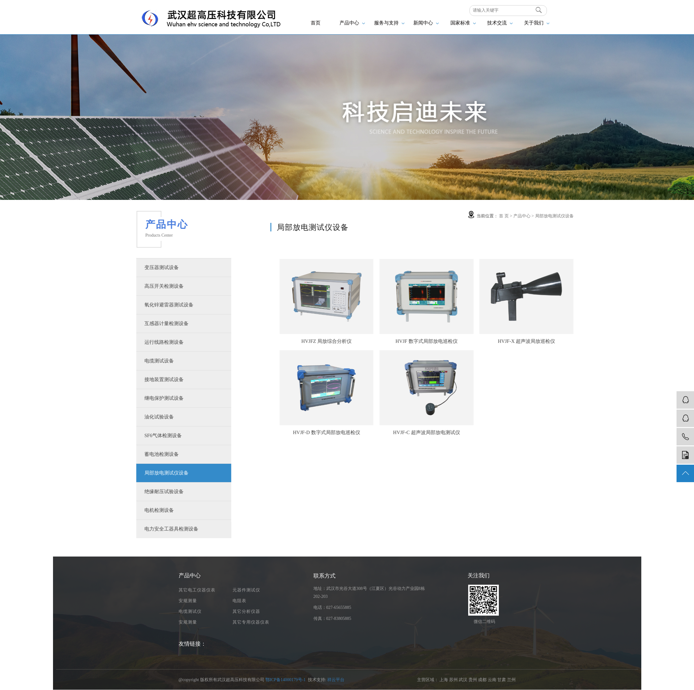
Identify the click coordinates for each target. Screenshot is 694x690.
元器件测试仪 (246, 590)
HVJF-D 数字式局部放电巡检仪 (358, 432)
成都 (482, 679)
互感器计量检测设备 (156, 323)
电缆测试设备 (149, 360)
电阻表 (239, 600)
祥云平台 (335, 679)
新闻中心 (426, 22)
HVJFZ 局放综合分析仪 (359, 341)
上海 (443, 679)
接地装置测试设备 (153, 379)
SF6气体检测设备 (153, 435)
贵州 (472, 679)
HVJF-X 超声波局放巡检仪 (558, 341)
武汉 (463, 679)
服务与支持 (389, 22)
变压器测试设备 (151, 267)
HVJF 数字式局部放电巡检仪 (459, 341)
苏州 (453, 679)
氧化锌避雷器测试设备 (158, 304)
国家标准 (463, 22)
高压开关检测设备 (153, 286)
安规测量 (188, 600)
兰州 (511, 679)
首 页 (536, 216)
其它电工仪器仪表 (197, 590)
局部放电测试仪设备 (156, 472)
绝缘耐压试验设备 (153, 491)
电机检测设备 (149, 510)
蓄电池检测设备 (151, 454)
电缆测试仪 (190, 611)
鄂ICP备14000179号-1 (285, 679)
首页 (315, 22)
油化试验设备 (149, 416)
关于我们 (536, 22)
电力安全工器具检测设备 (161, 528)
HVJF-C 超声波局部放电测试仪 (458, 432)
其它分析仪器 (246, 611)
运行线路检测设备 (153, 342)
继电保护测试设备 (153, 398)
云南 (492, 679)
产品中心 (352, 22)
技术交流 (500, 22)
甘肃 (501, 679)
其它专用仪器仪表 (251, 622)
